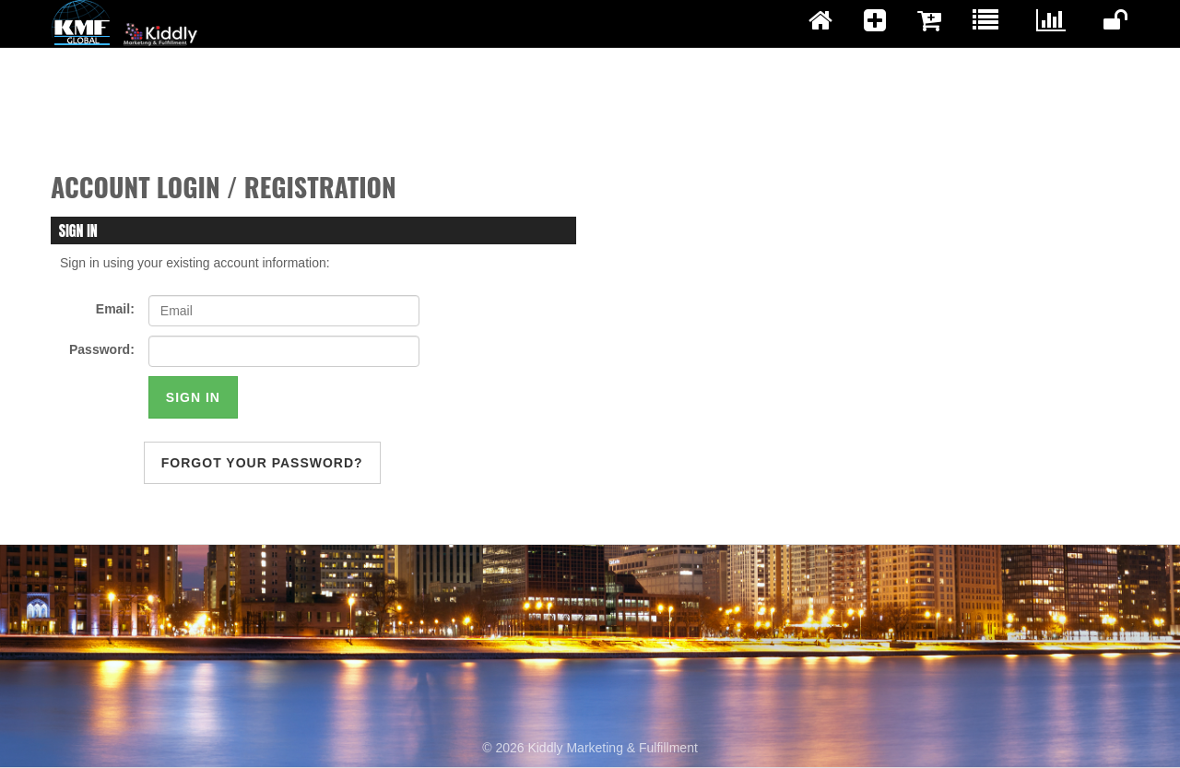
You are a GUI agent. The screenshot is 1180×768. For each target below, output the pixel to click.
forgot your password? (262, 462)
